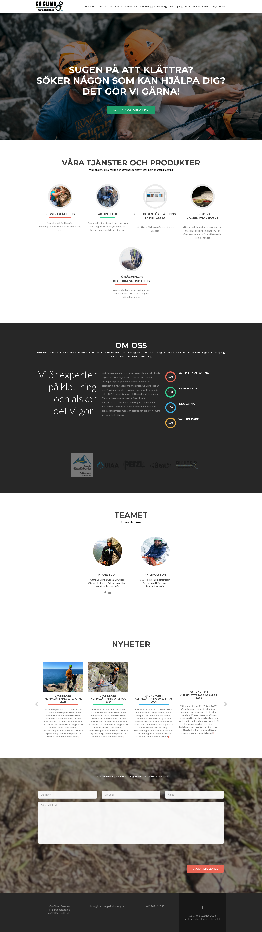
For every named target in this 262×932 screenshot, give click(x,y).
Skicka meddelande (205, 868)
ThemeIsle (215, 918)
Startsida (90, 6)
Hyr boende (219, 6)
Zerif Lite (189, 918)
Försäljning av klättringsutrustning (189, 6)
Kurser (102, 6)
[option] (131, 702)
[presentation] (63, 853)
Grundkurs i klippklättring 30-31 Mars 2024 (154, 698)
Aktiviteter (115, 6)
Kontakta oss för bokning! (131, 109)
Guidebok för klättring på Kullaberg (146, 6)
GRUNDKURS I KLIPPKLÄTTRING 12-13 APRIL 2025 (63, 698)
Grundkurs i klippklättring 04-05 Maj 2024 (108, 698)
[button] (37, 704)
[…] (79, 736)
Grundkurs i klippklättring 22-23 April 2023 (199, 695)
